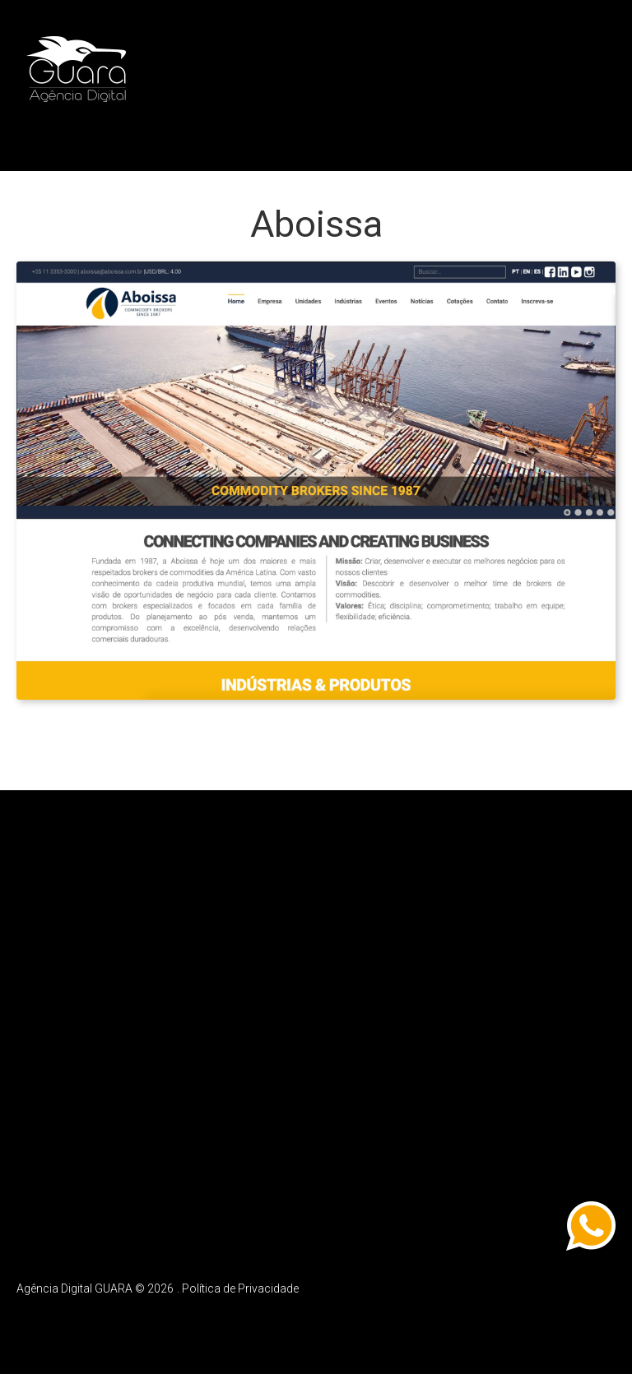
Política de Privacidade (240, 1286)
